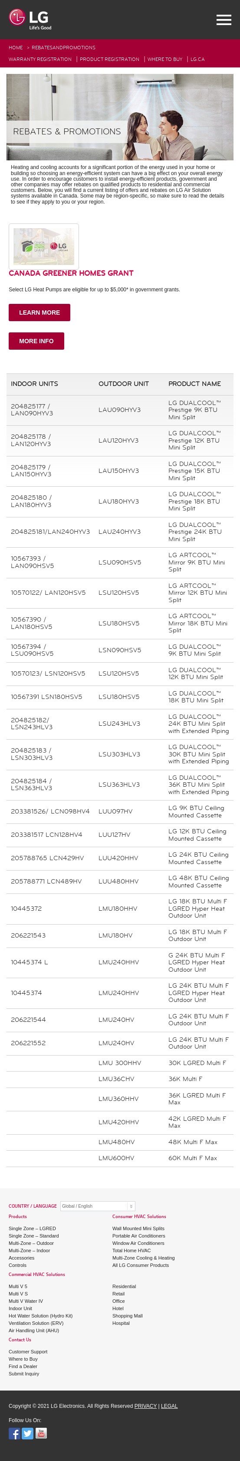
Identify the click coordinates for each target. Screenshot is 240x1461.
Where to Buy (23, 1359)
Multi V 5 (18, 1286)
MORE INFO (36, 341)
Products (18, 1217)
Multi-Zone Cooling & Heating (143, 1257)
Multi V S (18, 1293)
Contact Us (20, 1340)
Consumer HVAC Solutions (139, 1217)
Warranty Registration (40, 59)
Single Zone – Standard (34, 1235)
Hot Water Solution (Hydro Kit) (41, 1315)
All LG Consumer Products (140, 1265)
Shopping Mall (127, 1315)
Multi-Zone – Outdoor (31, 1243)
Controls (17, 1265)
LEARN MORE (39, 312)
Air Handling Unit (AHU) (34, 1330)
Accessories (21, 1257)
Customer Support (28, 1351)
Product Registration (109, 59)
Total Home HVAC (131, 1250)
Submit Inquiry (24, 1373)
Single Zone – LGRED (32, 1228)
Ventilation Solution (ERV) (36, 1323)
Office (118, 1301)
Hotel (118, 1308)
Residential (124, 1286)
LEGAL (169, 1406)
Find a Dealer (23, 1366)
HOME (16, 48)
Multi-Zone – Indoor (29, 1250)
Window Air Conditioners (138, 1243)
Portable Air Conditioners (138, 1235)
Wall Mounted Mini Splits (138, 1228)
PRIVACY (146, 1406)
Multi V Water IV (26, 1301)
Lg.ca (198, 59)
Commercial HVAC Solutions (37, 1275)
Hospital (121, 1323)
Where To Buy (165, 59)
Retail (118, 1293)
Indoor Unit (20, 1308)
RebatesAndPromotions (63, 48)
